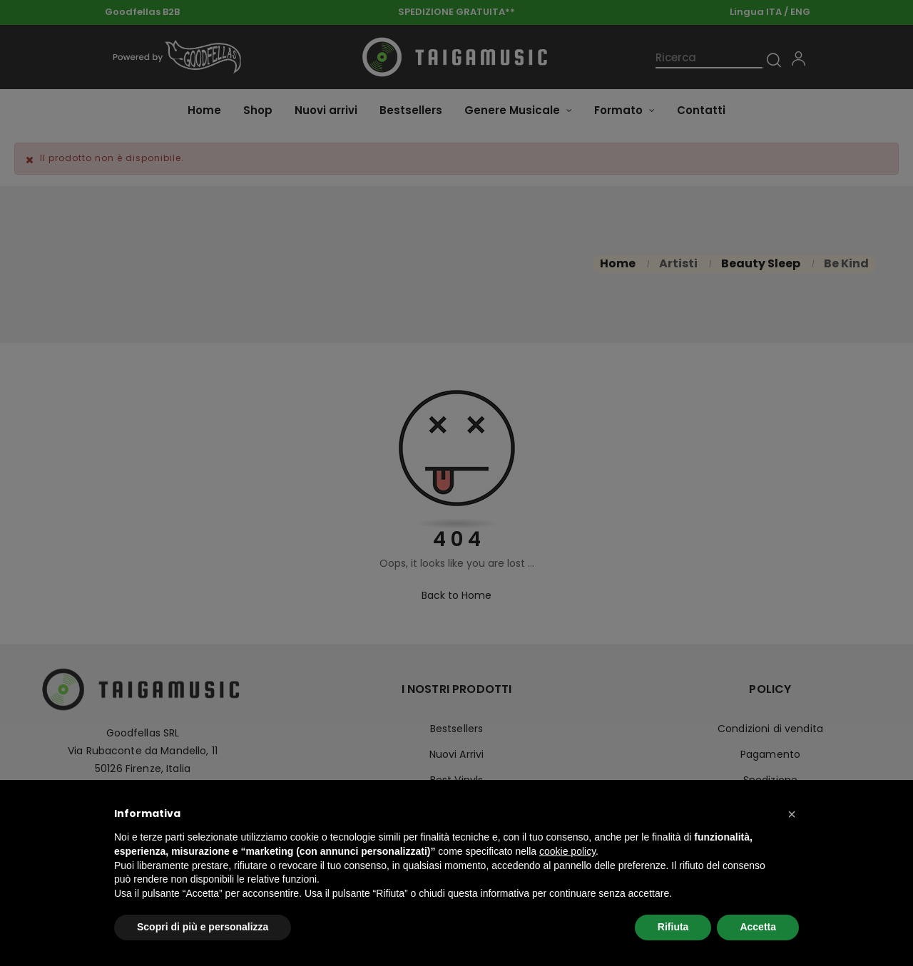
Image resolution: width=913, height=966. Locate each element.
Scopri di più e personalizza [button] (202, 926)
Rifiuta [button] (673, 926)
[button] (791, 814)
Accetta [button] (758, 926)
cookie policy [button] (567, 851)
